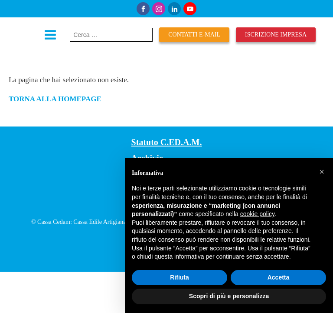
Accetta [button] (279, 277)
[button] (322, 172)
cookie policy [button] (257, 213)
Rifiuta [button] (179, 277)
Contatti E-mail (194, 34)
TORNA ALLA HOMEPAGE (55, 99)
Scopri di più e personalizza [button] (229, 296)
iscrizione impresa (276, 34)
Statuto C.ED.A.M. (166, 142)
